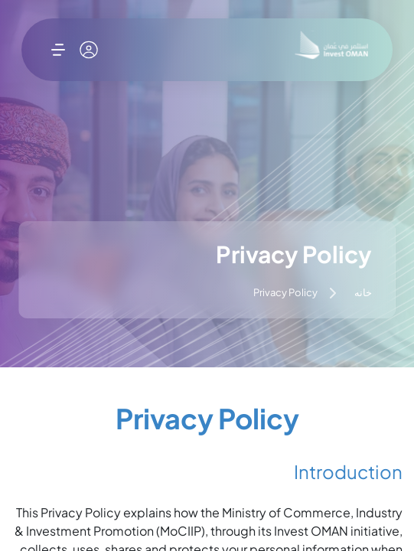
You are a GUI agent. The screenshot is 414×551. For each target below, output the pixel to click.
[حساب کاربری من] (89, 49)
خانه (363, 295)
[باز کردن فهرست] (58, 49)
